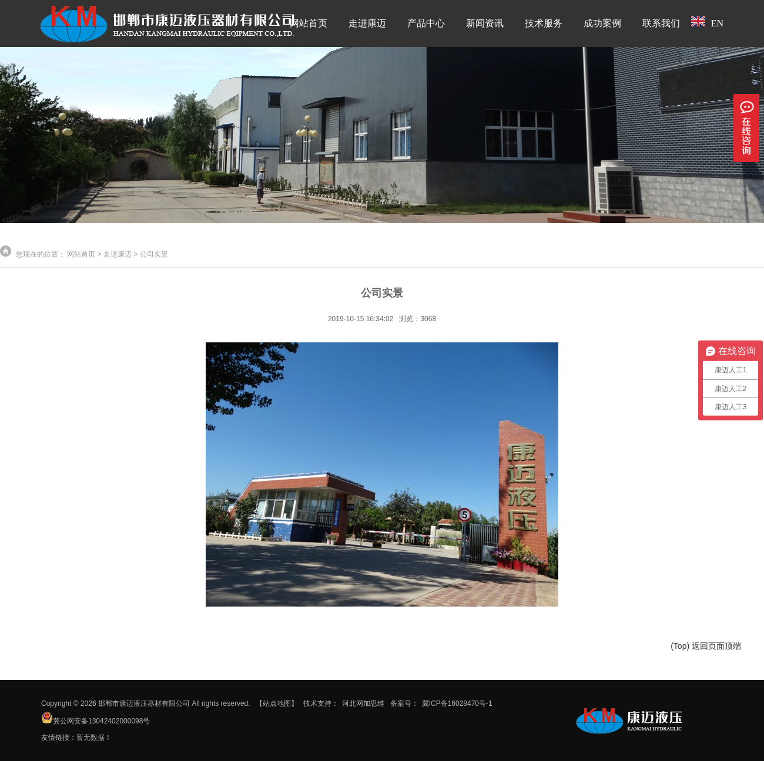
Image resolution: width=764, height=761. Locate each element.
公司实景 (154, 254)
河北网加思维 (363, 703)
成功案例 (602, 23)
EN (707, 22)
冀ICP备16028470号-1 (457, 703)
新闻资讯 (485, 23)
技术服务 (543, 23)
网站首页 (308, 23)
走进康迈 (367, 23)
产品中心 (426, 23)
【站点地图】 (277, 703)
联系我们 (661, 23)
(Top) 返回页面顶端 (706, 646)
